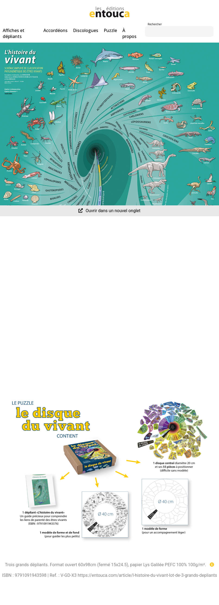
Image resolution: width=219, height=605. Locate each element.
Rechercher (155, 24)
